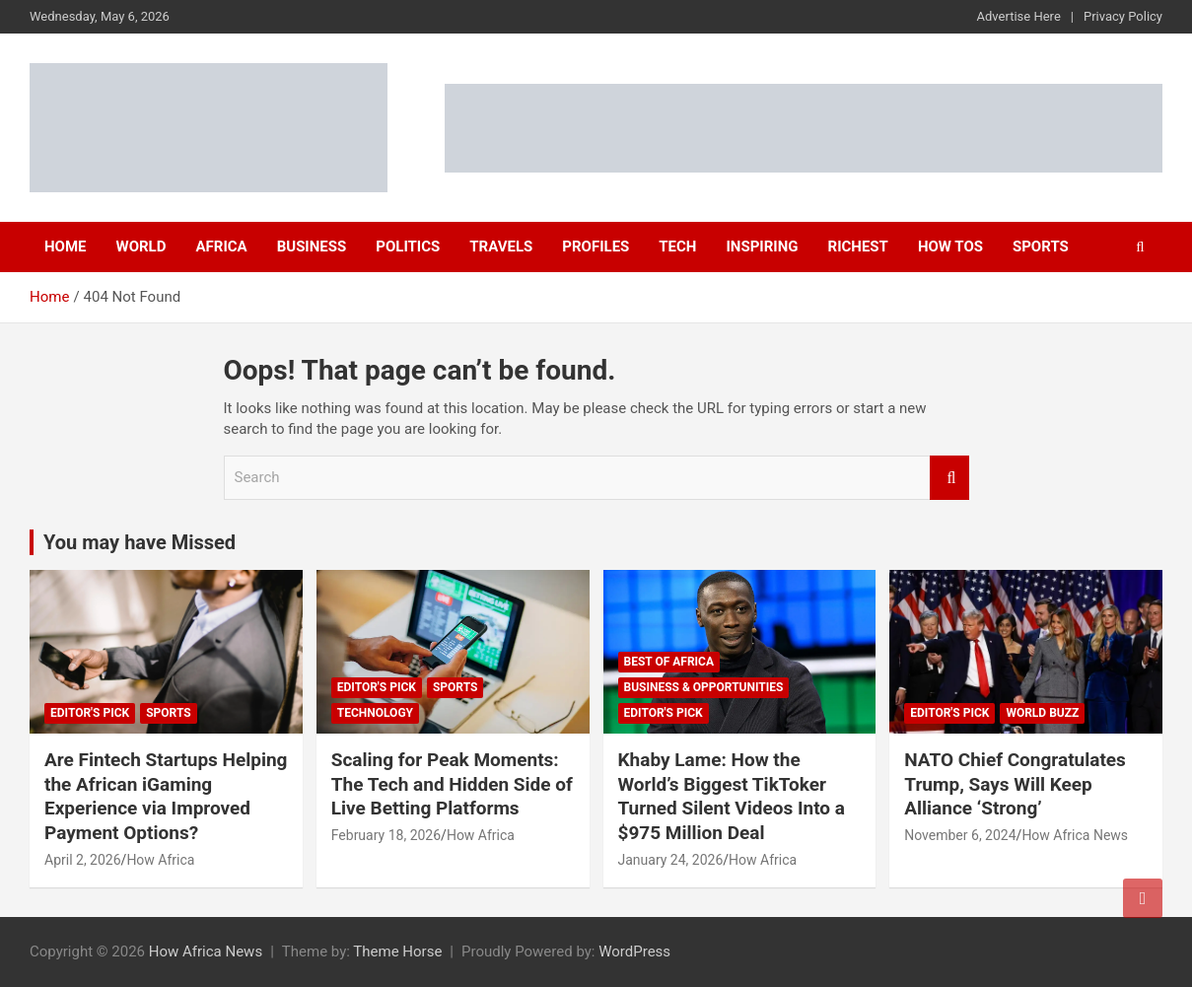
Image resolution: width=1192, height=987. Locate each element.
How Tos (950, 246)
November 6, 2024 (960, 835)
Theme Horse (397, 951)
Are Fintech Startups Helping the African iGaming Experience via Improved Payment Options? (165, 796)
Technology (375, 713)
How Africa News (1074, 835)
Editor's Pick (89, 713)
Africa (220, 246)
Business (312, 246)
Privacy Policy (1123, 16)
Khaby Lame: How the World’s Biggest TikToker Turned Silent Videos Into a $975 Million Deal (731, 796)
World (141, 246)
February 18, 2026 (386, 835)
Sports (1041, 246)
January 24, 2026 (671, 860)
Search (949, 478)
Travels (500, 246)
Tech (677, 246)
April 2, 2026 (82, 860)
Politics (408, 246)
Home (65, 246)
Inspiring (762, 246)
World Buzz (1042, 713)
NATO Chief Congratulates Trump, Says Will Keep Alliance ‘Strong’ (1015, 783)
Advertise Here (1019, 16)
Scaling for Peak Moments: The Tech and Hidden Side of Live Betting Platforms (452, 783)
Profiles (595, 246)
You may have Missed (139, 542)
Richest (858, 246)
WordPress (634, 951)
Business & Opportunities (704, 687)
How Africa (160, 860)
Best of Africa (669, 662)
